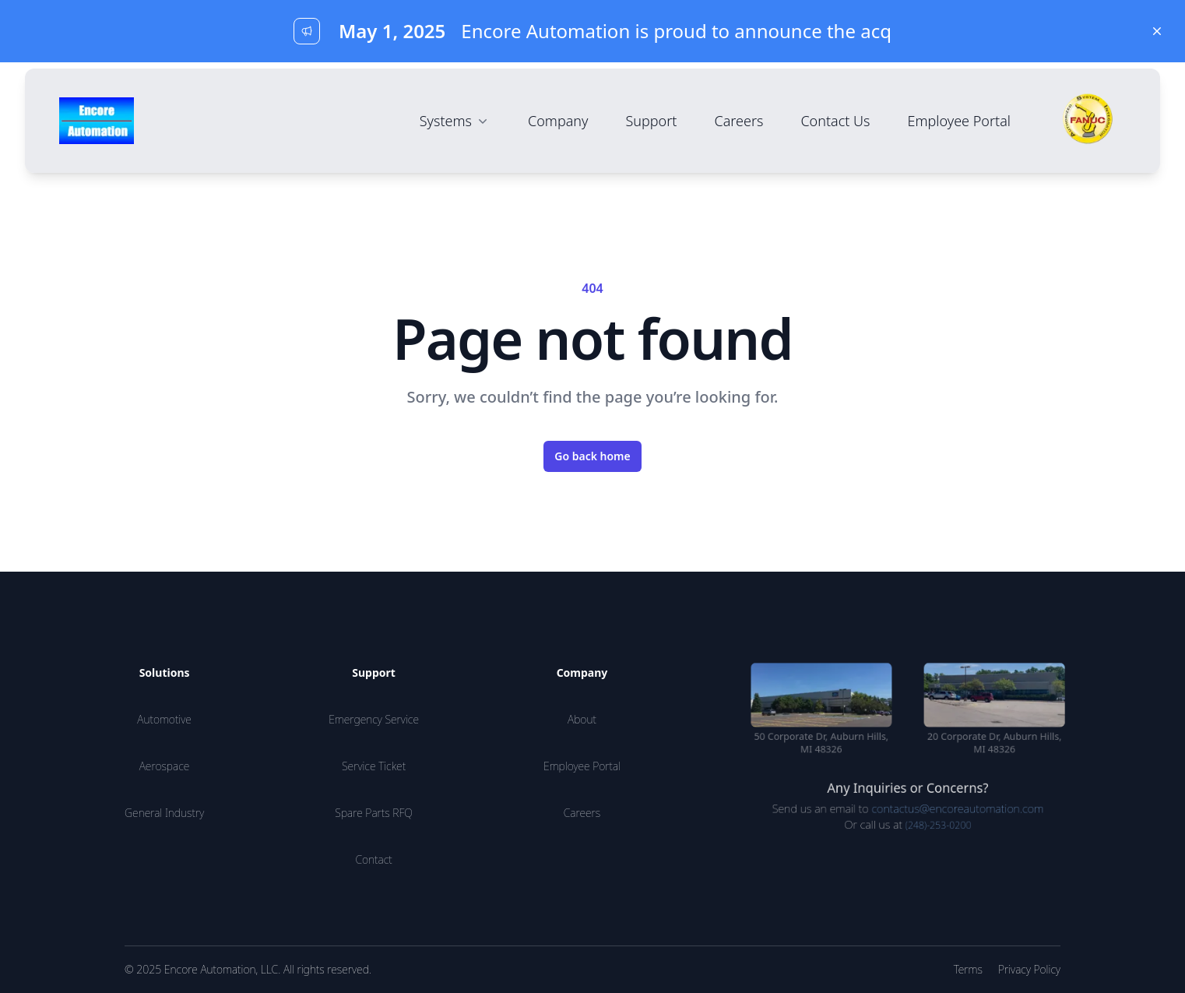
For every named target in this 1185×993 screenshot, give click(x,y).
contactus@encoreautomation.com (960, 812)
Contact (373, 859)
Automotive (164, 719)
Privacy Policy (1029, 969)
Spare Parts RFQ (374, 812)
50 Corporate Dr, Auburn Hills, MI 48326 (817, 743)
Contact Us (835, 120)
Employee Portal (959, 120)
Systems (455, 120)
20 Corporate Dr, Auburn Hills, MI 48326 (999, 743)
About (582, 719)
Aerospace (164, 766)
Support (651, 120)
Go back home (592, 456)
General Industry (164, 812)
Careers (738, 120)
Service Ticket (374, 766)
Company (558, 120)
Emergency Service (374, 719)
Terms (968, 969)
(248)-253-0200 (940, 829)
